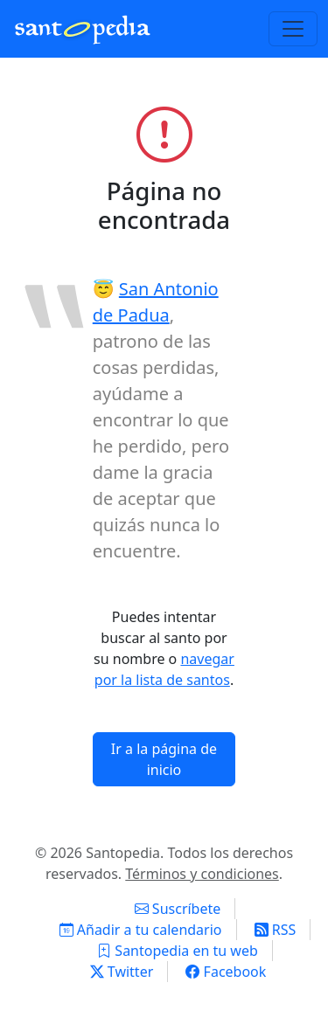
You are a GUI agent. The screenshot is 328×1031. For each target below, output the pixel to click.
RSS (276, 929)
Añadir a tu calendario (140, 929)
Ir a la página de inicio (164, 759)
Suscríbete (178, 908)
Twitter (122, 971)
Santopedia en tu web (177, 950)
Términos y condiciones (202, 873)
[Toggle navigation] (293, 28)
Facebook (225, 971)
